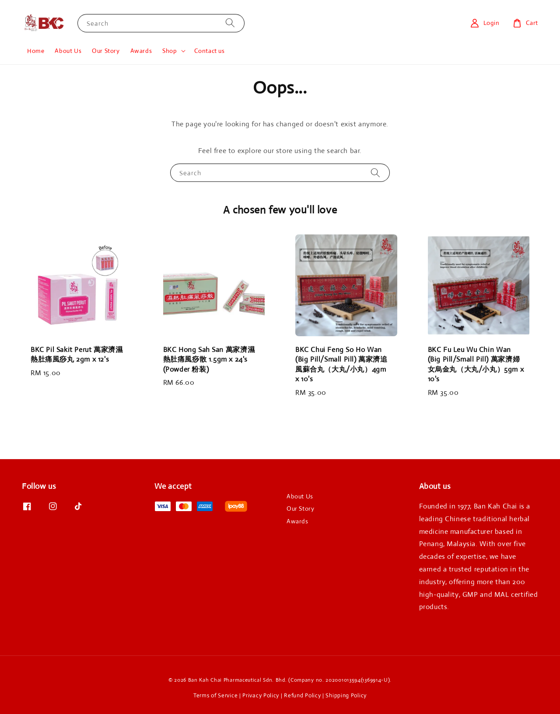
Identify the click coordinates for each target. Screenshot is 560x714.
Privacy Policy (260, 695)
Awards (141, 51)
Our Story (105, 51)
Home (35, 51)
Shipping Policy (346, 695)
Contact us (209, 51)
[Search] (230, 22)
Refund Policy (302, 695)
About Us (68, 51)
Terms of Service (215, 695)
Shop (169, 51)
